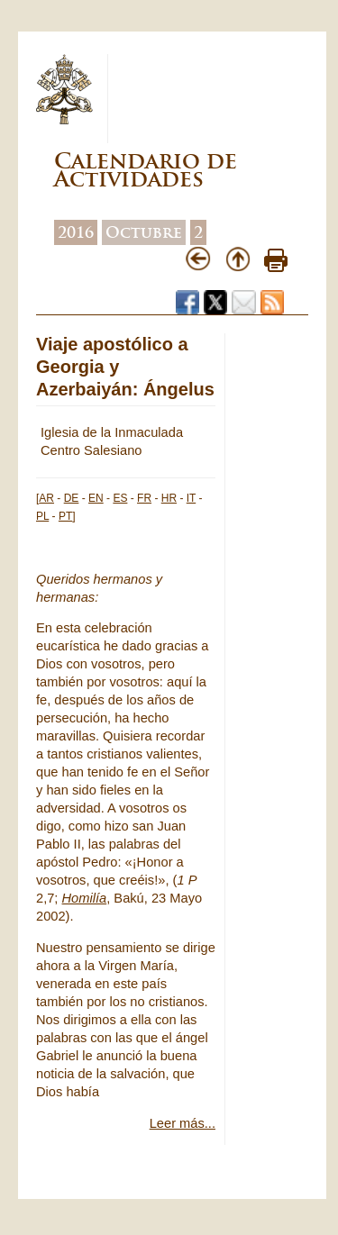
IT (191, 498)
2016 (76, 232)
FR (144, 498)
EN (96, 498)
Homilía (84, 898)
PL (42, 516)
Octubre (143, 232)
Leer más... (182, 1123)
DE (71, 498)
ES (120, 498)
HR (169, 498)
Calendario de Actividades (145, 170)
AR (46, 498)
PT (65, 516)
